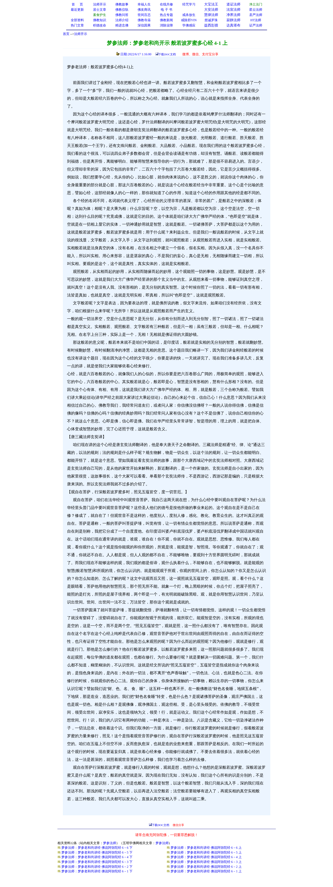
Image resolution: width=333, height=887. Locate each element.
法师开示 (80, 34)
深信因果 (144, 25)
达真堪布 (233, 25)
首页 (66, 34)
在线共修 (166, 4)
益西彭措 (211, 25)
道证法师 (233, 4)
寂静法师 (233, 20)
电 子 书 (166, 9)
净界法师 (233, 15)
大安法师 (211, 9)
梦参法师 (109, 843)
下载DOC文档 (167, 54)
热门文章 (77, 25)
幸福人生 (144, 4)
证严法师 (255, 25)
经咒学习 (188, 4)
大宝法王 (211, 4)
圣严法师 (255, 15)
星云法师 (255, 9)
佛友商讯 (144, 9)
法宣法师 (233, 9)
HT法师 (255, 20)
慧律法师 (211, 15)
